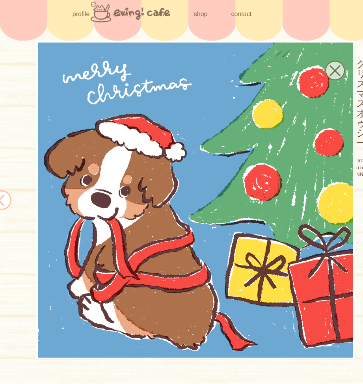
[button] (335, 70)
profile (81, 14)
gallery (122, 14)
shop (201, 13)
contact (241, 14)
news (162, 14)
